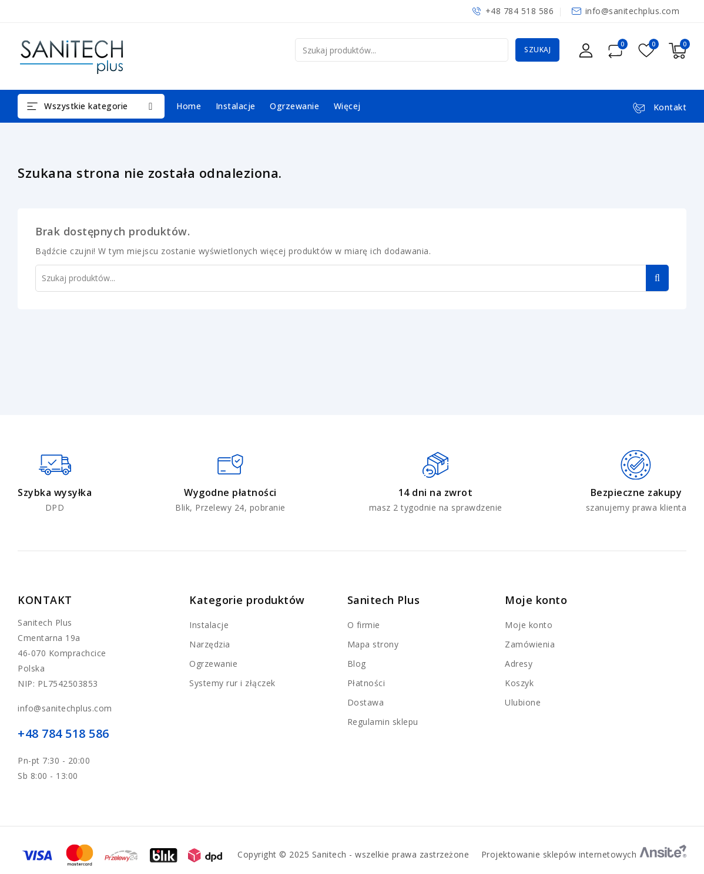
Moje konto (528, 624)
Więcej (347, 106)
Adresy (518, 663)
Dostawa (365, 702)
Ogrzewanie (294, 106)
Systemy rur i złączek (232, 683)
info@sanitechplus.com (632, 10)
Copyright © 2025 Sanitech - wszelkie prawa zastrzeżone (353, 854)
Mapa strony (373, 644)
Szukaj (537, 50)
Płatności (366, 683)
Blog (356, 663)
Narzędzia (209, 644)
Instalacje (236, 106)
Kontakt (45, 600)
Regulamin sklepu (382, 721)
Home (188, 106)
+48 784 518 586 (519, 10)
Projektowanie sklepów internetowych (583, 854)
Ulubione (523, 702)
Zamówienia (530, 644)
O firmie (363, 624)
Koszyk (519, 683)
